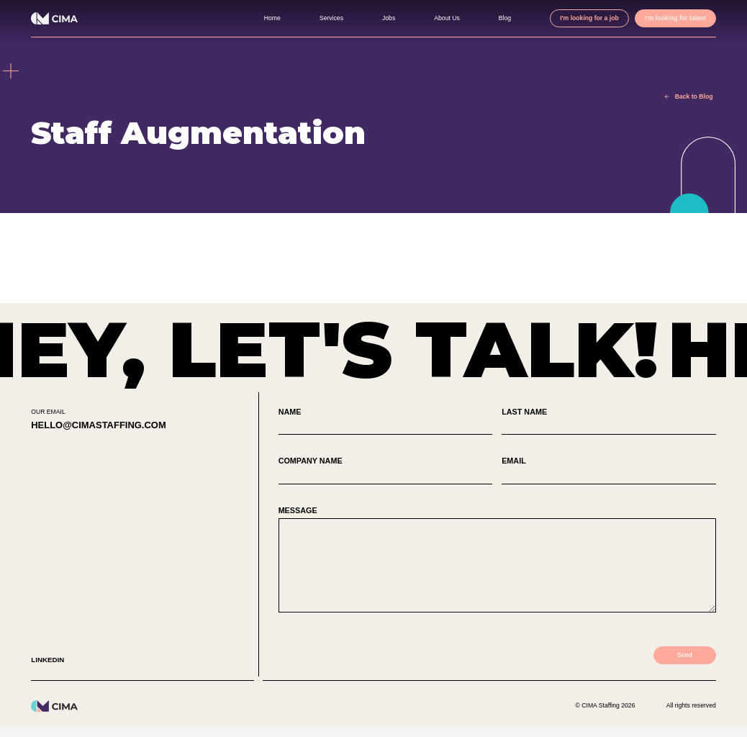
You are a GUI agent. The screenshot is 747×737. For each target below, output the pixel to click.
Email (609, 472)
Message (497, 565)
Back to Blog (689, 96)
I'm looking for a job (574, 18)
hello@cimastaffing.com (105, 426)
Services (305, 18)
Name (386, 422)
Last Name (609, 422)
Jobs (364, 18)
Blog (485, 18)
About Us (424, 18)
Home (244, 18)
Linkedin (49, 669)
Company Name (386, 472)
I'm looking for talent (670, 18)
